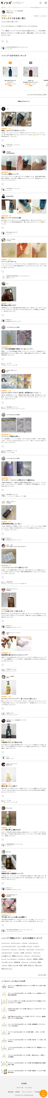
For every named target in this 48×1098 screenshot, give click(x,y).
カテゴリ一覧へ (42, 974)
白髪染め (35, 959)
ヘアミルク (29, 946)
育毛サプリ (31, 965)
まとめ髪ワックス (6, 956)
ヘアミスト (27, 956)
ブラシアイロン (30, 949)
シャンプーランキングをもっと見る (37, 94)
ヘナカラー (4, 965)
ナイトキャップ (5, 949)
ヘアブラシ (16, 952)
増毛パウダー (38, 965)
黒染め (39, 962)
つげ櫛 (22, 952)
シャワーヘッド (39, 949)
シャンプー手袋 (21, 946)
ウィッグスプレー (12, 959)
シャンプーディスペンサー (8, 946)
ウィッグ (3, 959)
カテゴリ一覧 (19, 1087)
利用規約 (17, 1092)
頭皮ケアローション (6, 968)
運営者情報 (10, 1092)
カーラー (10, 962)
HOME (24, 1083)
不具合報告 (37, 1092)
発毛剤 (25, 965)
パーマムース (21, 959)
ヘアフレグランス (35, 956)
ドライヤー (14, 949)
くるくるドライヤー (6, 952)
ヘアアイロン (21, 949)
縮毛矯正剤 (17, 962)
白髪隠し (41, 959)
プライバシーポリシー (27, 1092)
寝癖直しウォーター (17, 956)
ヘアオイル (36, 946)
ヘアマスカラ (33, 962)
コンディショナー (15, 943)
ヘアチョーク (24, 962)
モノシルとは (28, 1087)
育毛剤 (21, 965)
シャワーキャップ (33, 943)
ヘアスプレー (28, 952)
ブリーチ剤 (4, 962)
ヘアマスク (24, 943)
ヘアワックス (36, 952)
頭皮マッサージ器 (13, 965)
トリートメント (5, 943)
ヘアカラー (29, 959)
